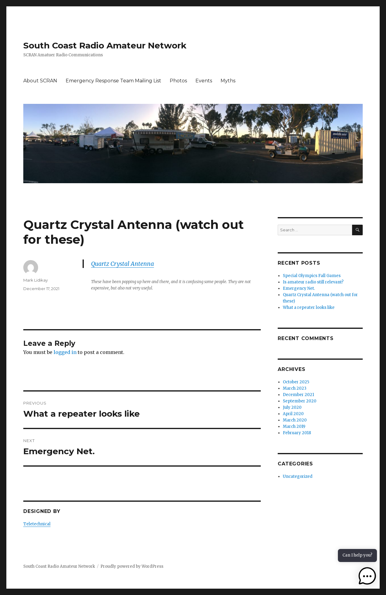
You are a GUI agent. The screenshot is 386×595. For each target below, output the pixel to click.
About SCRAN (40, 81)
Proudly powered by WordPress (131, 566)
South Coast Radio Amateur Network (104, 45)
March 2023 (294, 388)
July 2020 (292, 407)
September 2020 (299, 401)
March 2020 (295, 420)
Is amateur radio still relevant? (313, 282)
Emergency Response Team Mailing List (113, 81)
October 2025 (296, 382)
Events (203, 81)
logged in (65, 352)
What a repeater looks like (309, 307)
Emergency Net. (299, 288)
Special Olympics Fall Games (312, 275)
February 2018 (297, 432)
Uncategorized (297, 476)
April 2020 (293, 413)
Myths (228, 81)
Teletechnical (37, 524)
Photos (178, 81)
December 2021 (298, 394)
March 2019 (294, 426)
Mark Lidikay (35, 280)
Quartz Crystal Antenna (122, 263)
